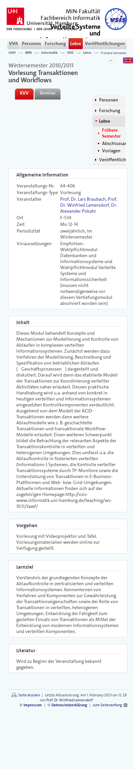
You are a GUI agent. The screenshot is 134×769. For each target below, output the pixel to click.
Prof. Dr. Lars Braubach (83, 199)
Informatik (49, 53)
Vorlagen (111, 151)
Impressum (33, 705)
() (70, 36)
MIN (28, 53)
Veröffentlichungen (105, 43)
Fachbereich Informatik (70, 18)
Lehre (75, 43)
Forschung (55, 43)
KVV (24, 93)
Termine (48, 93)
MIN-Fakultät (83, 11)
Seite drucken (29, 695)
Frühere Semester (114, 53)
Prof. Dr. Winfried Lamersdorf (88, 202)
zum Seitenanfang (107, 705)
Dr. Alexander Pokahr (88, 208)
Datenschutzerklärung (69, 705)
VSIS (13, 43)
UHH (12, 53)
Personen (31, 43)
